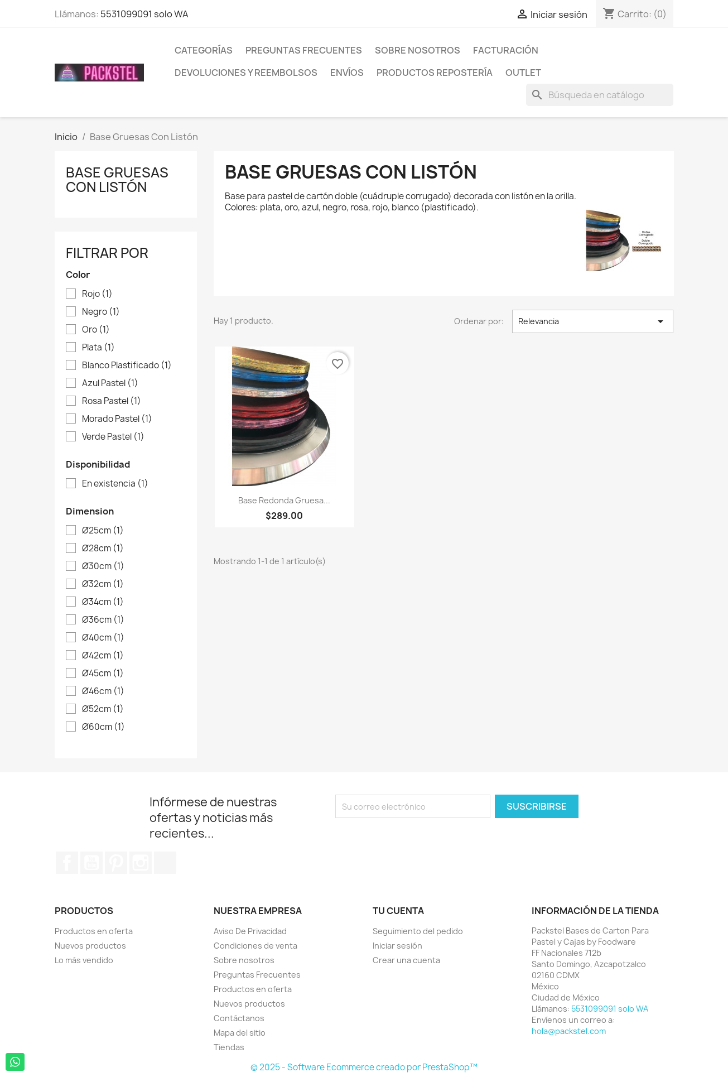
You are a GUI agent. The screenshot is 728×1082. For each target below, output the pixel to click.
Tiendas (229, 1047)
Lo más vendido (84, 960)
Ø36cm (103, 620)
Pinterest (116, 863)
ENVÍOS (347, 72)
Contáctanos (239, 1018)
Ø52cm (103, 709)
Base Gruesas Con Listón (117, 179)
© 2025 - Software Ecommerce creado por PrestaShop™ (364, 1067)
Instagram (140, 863)
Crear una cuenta (406, 960)
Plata (98, 347)
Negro (101, 312)
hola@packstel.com (569, 1031)
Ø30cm (103, 566)
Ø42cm (103, 655)
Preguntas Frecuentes (303, 50)
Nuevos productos (90, 945)
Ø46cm (103, 691)
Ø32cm (103, 584)
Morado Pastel (117, 419)
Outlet (523, 72)
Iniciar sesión (397, 945)
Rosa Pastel (111, 401)
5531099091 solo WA (144, 14)
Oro (96, 329)
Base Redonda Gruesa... (284, 500)
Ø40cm (103, 637)
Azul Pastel (110, 383)
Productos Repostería (435, 72)
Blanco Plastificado (127, 365)
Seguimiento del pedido (418, 931)
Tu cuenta (398, 911)
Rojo (97, 294)
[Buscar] (599, 95)
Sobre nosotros (417, 50)
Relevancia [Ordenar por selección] (592, 321)
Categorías (204, 50)
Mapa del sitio (240, 1032)
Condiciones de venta (255, 945)
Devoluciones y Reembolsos (246, 72)
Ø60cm (103, 727)
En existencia (115, 483)
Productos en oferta (94, 931)
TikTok (165, 863)
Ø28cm (103, 548)
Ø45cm (103, 673)
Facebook (67, 863)
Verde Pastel (113, 437)
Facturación (505, 50)
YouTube (91, 863)
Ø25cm (103, 530)
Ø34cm (103, 602)
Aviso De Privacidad (250, 931)
